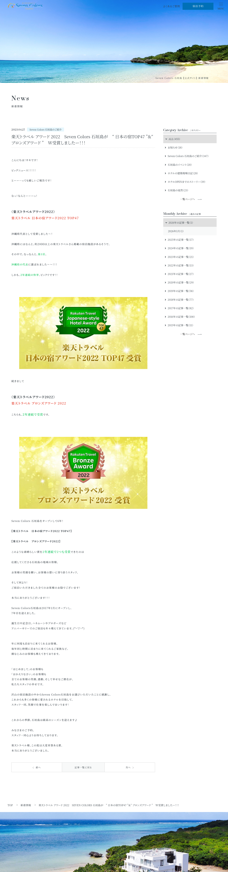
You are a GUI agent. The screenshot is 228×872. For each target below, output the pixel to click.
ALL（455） (172, 139)
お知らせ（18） (174, 147)
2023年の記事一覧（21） (179, 257)
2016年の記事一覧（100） (180, 316)
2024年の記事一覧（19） (179, 248)
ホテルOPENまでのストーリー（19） (185, 182)
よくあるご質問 (171, 6)
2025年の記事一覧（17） (179, 239)
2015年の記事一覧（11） (179, 325)
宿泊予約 (198, 6)
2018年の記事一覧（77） (179, 299)
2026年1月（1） (176, 231)
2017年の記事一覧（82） (179, 308)
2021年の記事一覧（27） (179, 274)
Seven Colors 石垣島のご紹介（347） (187, 156)
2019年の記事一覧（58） (179, 291)
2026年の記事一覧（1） (179, 222)
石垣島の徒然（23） (176, 190)
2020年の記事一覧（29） (179, 282)
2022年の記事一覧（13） (179, 265)
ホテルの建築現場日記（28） (181, 173)
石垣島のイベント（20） (178, 165)
